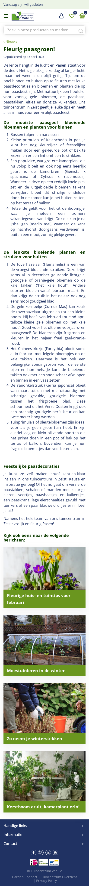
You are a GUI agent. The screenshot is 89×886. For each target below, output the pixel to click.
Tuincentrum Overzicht (59, 877)
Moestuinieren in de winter (36, 670)
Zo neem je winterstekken (34, 738)
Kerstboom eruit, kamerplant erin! (43, 806)
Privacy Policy (46, 880)
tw (48, 852)
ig (41, 852)
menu (5, 16)
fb (33, 852)
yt (55, 852)
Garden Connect (24, 877)
